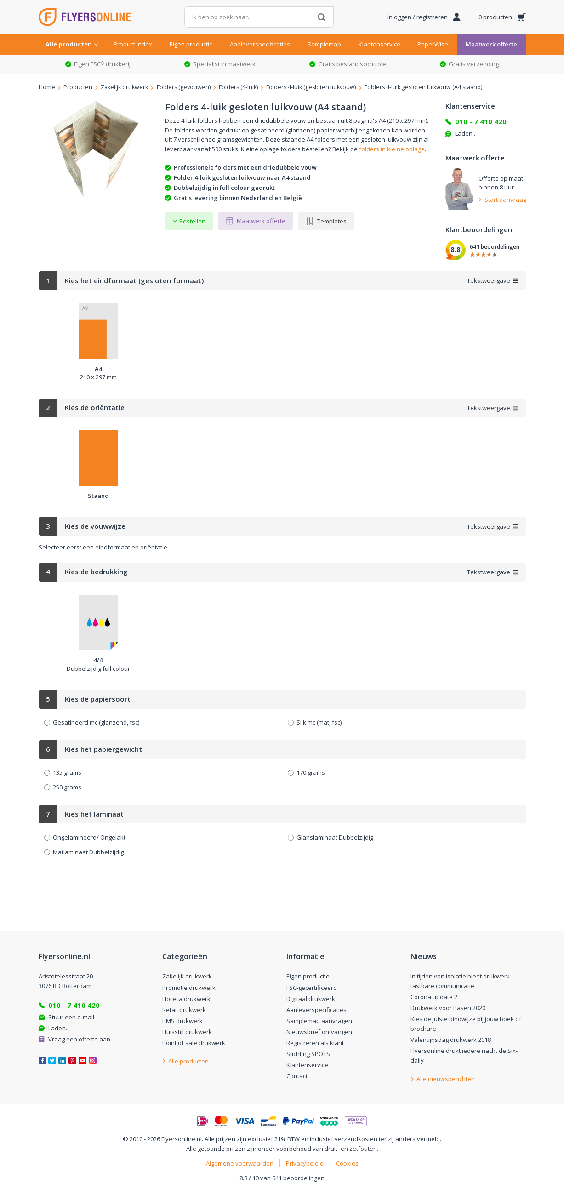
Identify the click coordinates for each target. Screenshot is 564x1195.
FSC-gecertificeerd (311, 987)
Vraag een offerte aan (79, 1039)
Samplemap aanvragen (319, 1021)
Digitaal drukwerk (310, 999)
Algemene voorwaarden (239, 1163)
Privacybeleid (305, 1163)
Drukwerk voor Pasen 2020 (447, 1008)
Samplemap (324, 44)
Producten (77, 87)
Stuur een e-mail (71, 1017)
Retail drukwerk (184, 1010)
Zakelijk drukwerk (124, 87)
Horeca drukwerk (186, 999)
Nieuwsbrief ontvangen (319, 1032)
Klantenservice (379, 44)
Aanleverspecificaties (260, 44)
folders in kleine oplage (392, 149)
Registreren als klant (315, 1043)
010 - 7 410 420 (481, 121)
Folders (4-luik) (238, 87)
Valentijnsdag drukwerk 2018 (450, 1039)
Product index (133, 44)
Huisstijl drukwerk (187, 1032)
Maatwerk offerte (491, 44)
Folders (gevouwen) (184, 87)
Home (47, 87)
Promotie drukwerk (189, 987)
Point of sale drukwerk (193, 1043)
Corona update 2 (433, 997)
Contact (297, 1076)
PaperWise (432, 44)
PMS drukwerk (182, 1021)
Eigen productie (191, 44)
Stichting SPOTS (308, 1054)
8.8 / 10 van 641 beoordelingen (282, 1178)
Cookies (347, 1163)
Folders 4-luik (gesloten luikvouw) (311, 87)
